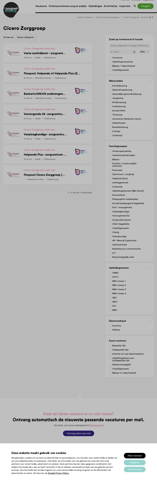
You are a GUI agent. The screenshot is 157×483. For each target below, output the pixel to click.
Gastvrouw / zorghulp (123, 174)
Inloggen (145, 6)
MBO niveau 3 (119, 289)
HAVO (115, 277)
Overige (116, 131)
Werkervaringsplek (121, 365)
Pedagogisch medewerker (125, 199)
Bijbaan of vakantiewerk (124, 373)
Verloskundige (119, 236)
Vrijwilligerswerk (120, 70)
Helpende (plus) (120, 178)
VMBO (115, 273)
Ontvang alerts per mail (79, 433)
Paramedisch (118, 195)
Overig (115, 232)
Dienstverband (117, 321)
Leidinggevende (120, 182)
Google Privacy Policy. (58, 473)
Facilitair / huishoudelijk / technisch (124, 164)
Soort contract (117, 341)
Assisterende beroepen (123, 155)
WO (114, 306)
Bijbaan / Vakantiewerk (123, 66)
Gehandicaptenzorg (122, 90)
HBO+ (115, 302)
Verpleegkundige (120, 212)
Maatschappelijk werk (123, 257)
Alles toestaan (135, 456)
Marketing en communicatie (126, 249)
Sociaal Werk (118, 111)
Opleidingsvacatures (122, 62)
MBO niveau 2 (119, 285)
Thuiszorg (117, 115)
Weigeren (134, 462)
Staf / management (122, 207)
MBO (114, 310)
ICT (114, 253)
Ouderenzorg (119, 106)
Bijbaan (115, 159)
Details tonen (134, 469)
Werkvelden (116, 81)
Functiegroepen (118, 146)
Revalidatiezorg (120, 127)
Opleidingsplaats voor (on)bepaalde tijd (123, 359)
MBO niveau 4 (119, 293)
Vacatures (117, 58)
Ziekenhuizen (119, 123)
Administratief (119, 245)
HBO (114, 298)
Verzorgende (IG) (120, 216)
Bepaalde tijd (118, 346)
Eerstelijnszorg (119, 86)
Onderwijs (117, 135)
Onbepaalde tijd (120, 350)
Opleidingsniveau (119, 268)
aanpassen (97, 425)
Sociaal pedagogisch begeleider (128, 203)
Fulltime (116, 330)
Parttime (116, 326)
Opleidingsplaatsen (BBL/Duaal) (128, 191)
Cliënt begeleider (121, 224)
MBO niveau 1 (119, 281)
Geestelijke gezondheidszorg (126, 94)
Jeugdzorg (117, 98)
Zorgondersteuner (121, 220)
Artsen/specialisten (121, 151)
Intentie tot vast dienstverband (128, 354)
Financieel (117, 170)
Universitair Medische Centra (126, 119)
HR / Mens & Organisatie (124, 240)
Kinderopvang (119, 102)
